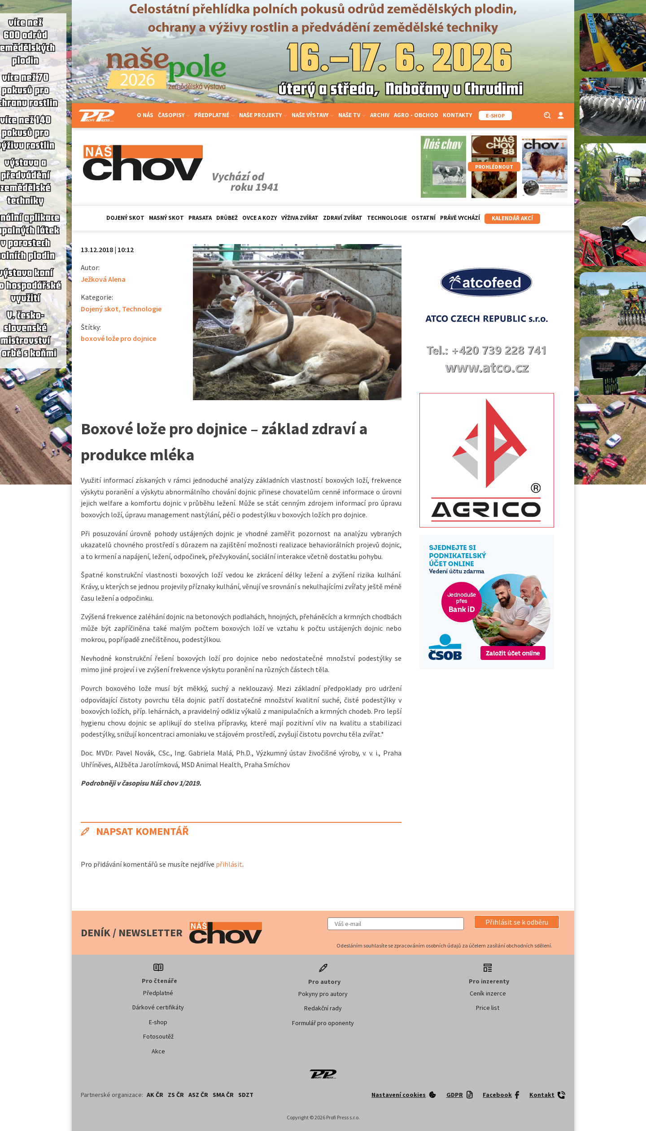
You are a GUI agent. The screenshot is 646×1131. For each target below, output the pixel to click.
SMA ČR (223, 1095)
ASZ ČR (198, 1095)
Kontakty (457, 115)
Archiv (379, 115)
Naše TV (352, 115)
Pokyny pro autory (323, 994)
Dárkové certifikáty (158, 1007)
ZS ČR (176, 1095)
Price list (487, 1008)
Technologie (387, 218)
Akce (158, 1051)
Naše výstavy (313, 115)
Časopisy (174, 115)
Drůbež (227, 218)
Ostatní (423, 218)
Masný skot (166, 218)
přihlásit (229, 864)
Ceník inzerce (488, 993)
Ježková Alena (103, 279)
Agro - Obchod (416, 115)
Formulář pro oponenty (323, 1023)
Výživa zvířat (300, 218)
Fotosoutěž (158, 1036)
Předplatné (214, 115)
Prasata (200, 218)
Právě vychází (460, 218)
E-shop (158, 1022)
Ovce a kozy (259, 218)
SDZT (245, 1095)
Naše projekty (263, 115)
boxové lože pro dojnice (118, 338)
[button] (516, 922)
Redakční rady (323, 1008)
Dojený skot (125, 218)
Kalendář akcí (512, 218)
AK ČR (155, 1095)
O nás (145, 115)
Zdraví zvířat (342, 218)
